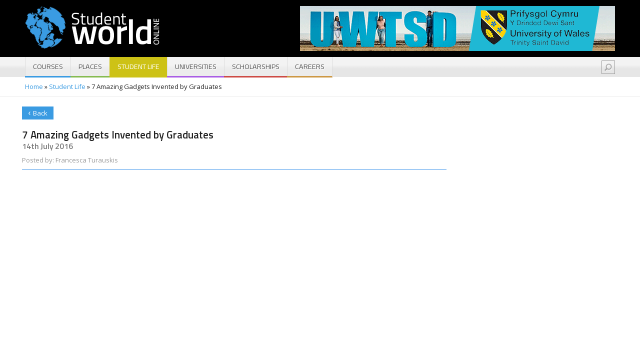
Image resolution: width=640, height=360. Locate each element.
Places (90, 66)
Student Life (139, 66)
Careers (309, 66)
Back (38, 112)
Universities (195, 66)
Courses (48, 66)
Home (34, 86)
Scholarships (256, 66)
